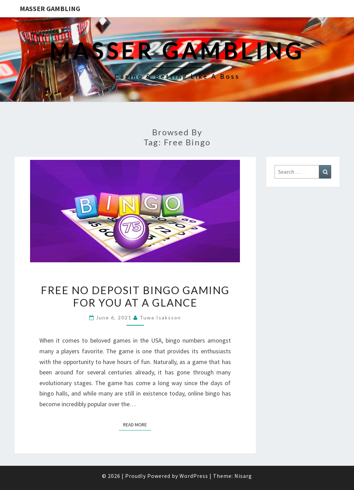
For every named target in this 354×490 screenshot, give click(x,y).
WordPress (193, 475)
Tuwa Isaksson (160, 317)
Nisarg (243, 475)
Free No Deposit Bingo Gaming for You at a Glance (135, 296)
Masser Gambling (50, 8)
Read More (137, 424)
